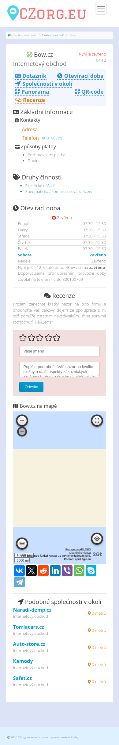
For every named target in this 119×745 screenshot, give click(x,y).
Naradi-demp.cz (32, 609)
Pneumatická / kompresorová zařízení (58, 191)
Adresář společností (23, 35)
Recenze (30, 99)
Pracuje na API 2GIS (78, 549)
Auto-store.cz (29, 644)
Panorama (32, 91)
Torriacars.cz (28, 627)
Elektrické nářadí (53, 35)
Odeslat (31, 387)
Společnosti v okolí (43, 83)
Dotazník (30, 75)
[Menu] (101, 9)
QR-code (89, 91)
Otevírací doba (80, 75)
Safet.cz (22, 678)
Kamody (23, 661)
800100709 (52, 138)
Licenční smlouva (80, 552)
